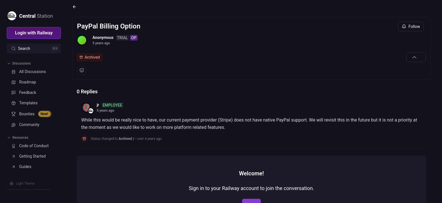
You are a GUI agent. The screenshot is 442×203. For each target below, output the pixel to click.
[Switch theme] (22, 183)
